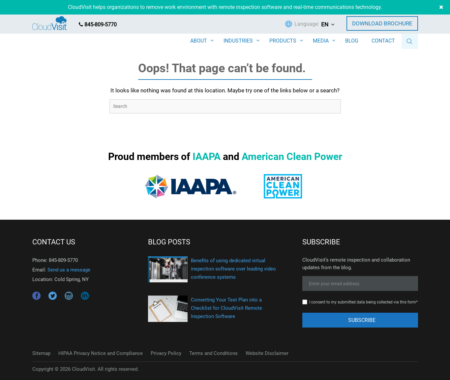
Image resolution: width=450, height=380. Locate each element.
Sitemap (41, 353)
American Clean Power (292, 156)
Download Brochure (382, 23)
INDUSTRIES (238, 41)
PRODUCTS (282, 41)
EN (324, 24)
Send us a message (68, 270)
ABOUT (198, 41)
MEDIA (321, 41)
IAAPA (207, 156)
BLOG (351, 41)
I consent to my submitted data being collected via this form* (363, 302)
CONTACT (383, 41)
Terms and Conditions (213, 353)
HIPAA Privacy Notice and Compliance (100, 353)
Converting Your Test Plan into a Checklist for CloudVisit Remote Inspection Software (226, 308)
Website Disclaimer (267, 353)
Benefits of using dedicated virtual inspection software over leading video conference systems (233, 269)
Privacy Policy (166, 353)
